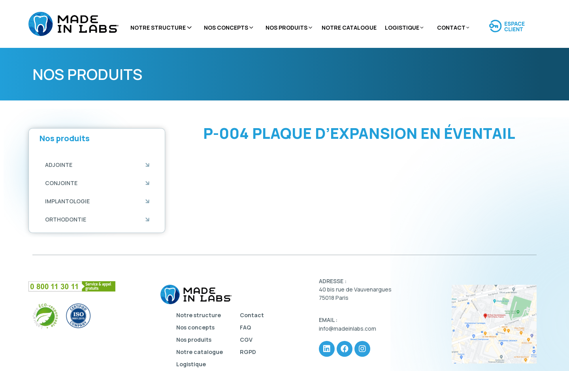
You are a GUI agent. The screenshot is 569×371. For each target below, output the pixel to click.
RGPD (248, 352)
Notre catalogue (349, 27)
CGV (246, 340)
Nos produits (289, 27)
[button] (58, 165)
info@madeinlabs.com (347, 328)
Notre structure (161, 27)
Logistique (404, 27)
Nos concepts (229, 27)
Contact (453, 27)
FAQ (245, 327)
